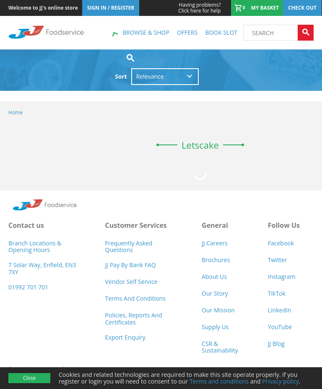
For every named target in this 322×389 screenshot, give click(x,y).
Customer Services (136, 225)
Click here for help (199, 8)
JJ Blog (276, 344)
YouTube (280, 327)
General (215, 225)
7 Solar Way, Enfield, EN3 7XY (42, 268)
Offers (187, 32)
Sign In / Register (111, 7)
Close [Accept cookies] (29, 377)
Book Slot (221, 32)
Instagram (282, 277)
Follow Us (284, 225)
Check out (302, 7)
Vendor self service (131, 282)
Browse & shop (145, 32)
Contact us (26, 225)
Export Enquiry (125, 337)
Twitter (277, 260)
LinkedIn (279, 310)
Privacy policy (280, 381)
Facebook (281, 243)
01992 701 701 (28, 287)
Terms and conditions (219, 381)
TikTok (277, 293)
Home (15, 112)
